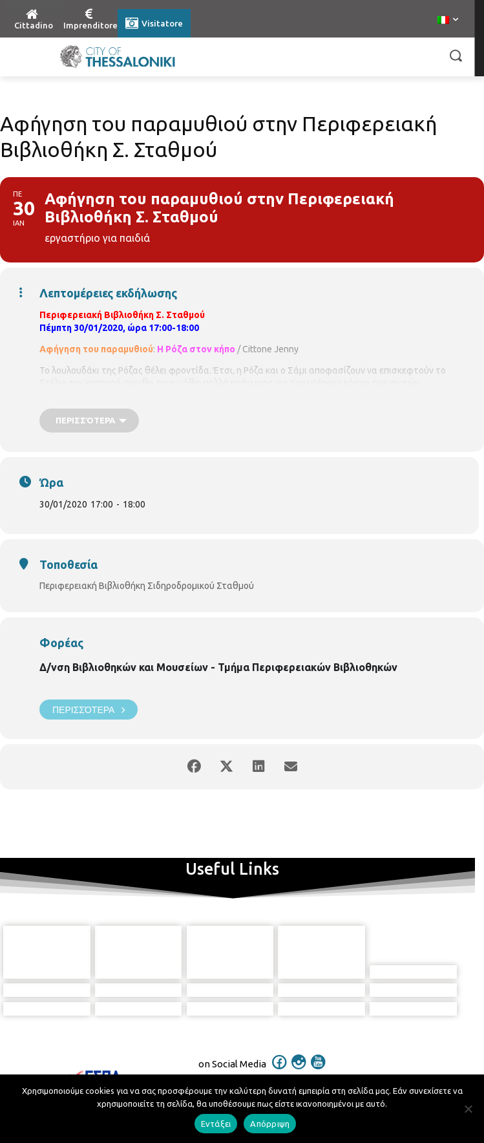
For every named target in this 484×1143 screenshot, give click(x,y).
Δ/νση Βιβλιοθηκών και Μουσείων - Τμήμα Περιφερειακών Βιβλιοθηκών (218, 667)
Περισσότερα (88, 709)
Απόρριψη (269, 1123)
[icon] (279, 1031)
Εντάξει (216, 1123)
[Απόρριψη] (467, 1108)
